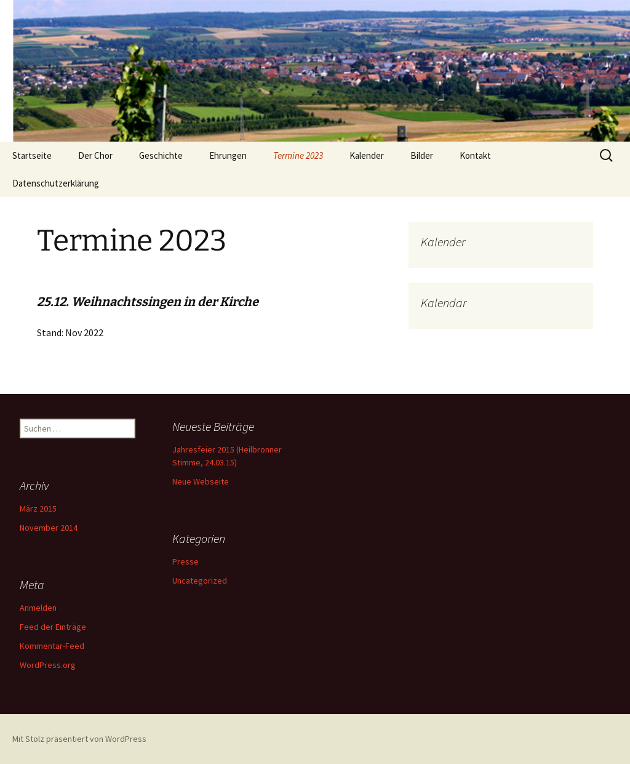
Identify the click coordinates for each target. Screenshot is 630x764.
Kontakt (475, 155)
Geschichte (161, 155)
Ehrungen (228, 155)
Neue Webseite (200, 481)
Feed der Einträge (53, 626)
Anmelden (38, 607)
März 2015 (38, 508)
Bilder (421, 155)
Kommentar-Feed (52, 645)
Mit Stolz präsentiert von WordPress (79, 738)
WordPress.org (48, 664)
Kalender (366, 155)
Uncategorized (199, 580)
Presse (185, 561)
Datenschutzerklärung (55, 183)
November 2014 (49, 527)
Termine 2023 (298, 155)
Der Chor (95, 155)
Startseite (32, 155)
